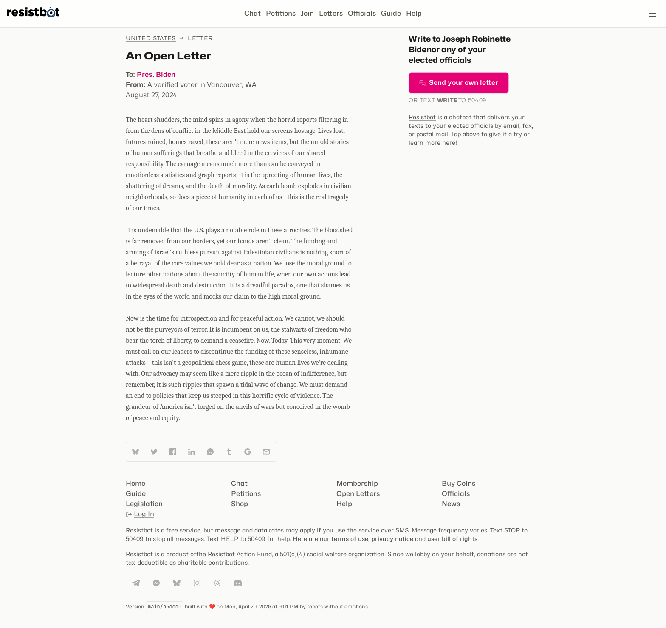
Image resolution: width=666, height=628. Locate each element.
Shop (239, 504)
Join (307, 13)
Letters (331, 13)
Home (135, 483)
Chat (252, 13)
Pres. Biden (156, 74)
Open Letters (358, 494)
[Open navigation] (652, 13)
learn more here (432, 142)
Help (414, 13)
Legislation (144, 504)
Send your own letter (458, 83)
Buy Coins (458, 483)
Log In (140, 514)
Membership (357, 483)
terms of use (349, 538)
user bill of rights (452, 538)
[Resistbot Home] (33, 20)
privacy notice (392, 538)
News (451, 504)
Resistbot (422, 117)
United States (151, 38)
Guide (391, 13)
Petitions (281, 13)
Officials (362, 13)
